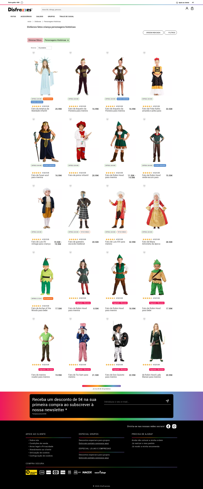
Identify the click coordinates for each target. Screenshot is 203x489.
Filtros (171, 32)
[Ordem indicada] (153, 32)
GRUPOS (51, 16)
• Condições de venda (38, 443)
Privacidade (47, 446)
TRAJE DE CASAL (67, 16)
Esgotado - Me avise (83, 303)
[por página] (44, 47)
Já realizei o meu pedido (143, 443)
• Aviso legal (34, 446)
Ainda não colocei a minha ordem (147, 440)
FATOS (13, 16)
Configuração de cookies (41, 456)
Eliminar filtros (35, 40)
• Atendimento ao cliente (39, 449)
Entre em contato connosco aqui (94, 443)
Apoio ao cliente (182, 3)
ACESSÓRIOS (26, 16)
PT (193, 2)
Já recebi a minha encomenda (146, 446)
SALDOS (39, 16)
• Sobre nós (33, 440)
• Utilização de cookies (39, 452)
